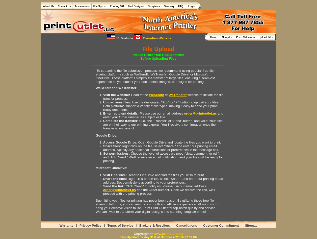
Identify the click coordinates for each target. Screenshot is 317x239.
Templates (154, 6)
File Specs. (99, 6)
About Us (48, 6)
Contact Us (64, 6)
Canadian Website (152, 38)
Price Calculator (245, 37)
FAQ (180, 6)
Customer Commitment (221, 225)
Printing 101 (117, 6)
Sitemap (251, 225)
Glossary (169, 6)
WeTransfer (177, 95)
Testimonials (82, 6)
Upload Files (266, 37)
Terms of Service (120, 225)
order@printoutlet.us (200, 113)
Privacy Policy (90, 225)
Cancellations (186, 225)
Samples (227, 37)
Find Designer (136, 6)
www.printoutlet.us (168, 234)
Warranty (66, 225)
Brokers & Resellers (154, 225)
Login (191, 6)
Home (214, 37)
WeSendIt (156, 95)
